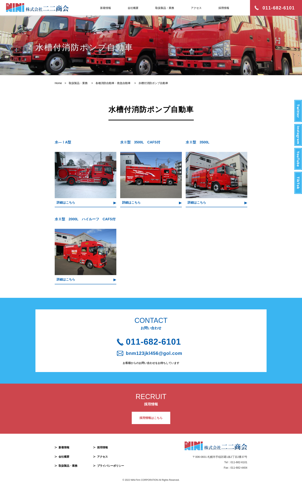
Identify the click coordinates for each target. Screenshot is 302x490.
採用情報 (223, 7)
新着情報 (105, 7)
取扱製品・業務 (164, 7)
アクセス (196, 7)
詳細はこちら (66, 202)
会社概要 (133, 7)
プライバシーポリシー (110, 465)
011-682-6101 (153, 342)
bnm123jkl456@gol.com (154, 353)
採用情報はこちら (151, 417)
